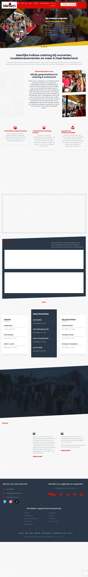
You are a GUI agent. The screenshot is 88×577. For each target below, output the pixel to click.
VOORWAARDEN (44, 3)
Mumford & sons (54, 522)
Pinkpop (51, 516)
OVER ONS (24, 3)
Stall (52, 3)
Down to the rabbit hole (31, 519)
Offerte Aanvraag (47, 533)
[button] (2, 22)
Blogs (64, 533)
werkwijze (37, 533)
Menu (30, 3)
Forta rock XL (28, 522)
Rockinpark (52, 519)
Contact (53, 6)
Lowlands (27, 513)
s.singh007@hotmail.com (13, 494)
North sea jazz (53, 513)
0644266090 (10, 490)
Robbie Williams (28, 525)
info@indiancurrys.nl (12, 498)
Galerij (36, 3)
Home (17, 3)
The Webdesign (58, 537)
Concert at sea (28, 516)
